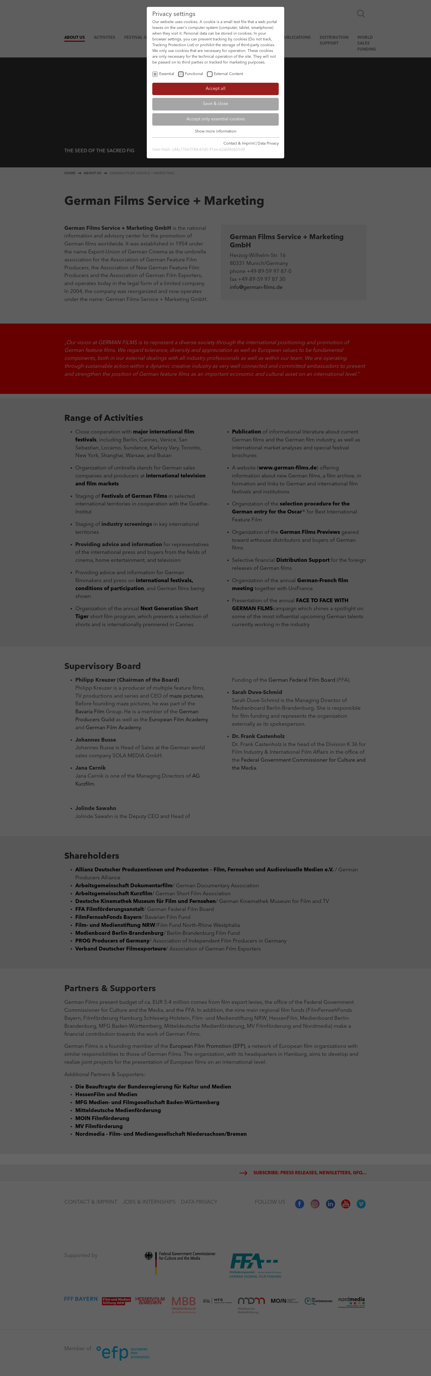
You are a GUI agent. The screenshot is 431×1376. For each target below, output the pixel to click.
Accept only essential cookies (215, 119)
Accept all (215, 89)
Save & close (215, 104)
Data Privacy (268, 143)
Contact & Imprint (239, 143)
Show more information (215, 131)
